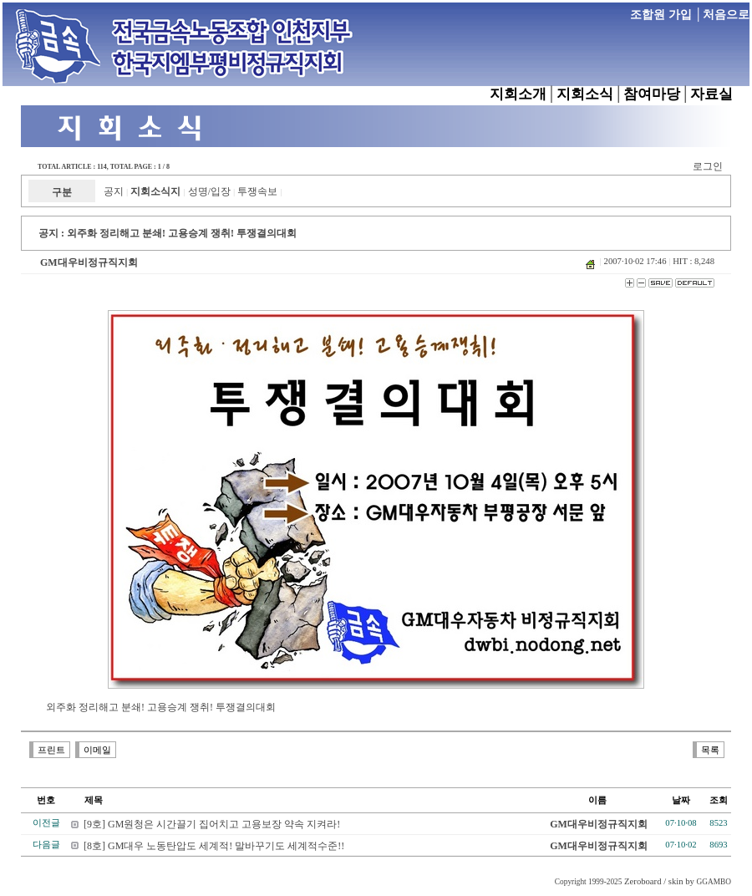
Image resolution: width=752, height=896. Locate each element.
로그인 (708, 166)
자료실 (711, 94)
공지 (114, 191)
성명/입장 (209, 191)
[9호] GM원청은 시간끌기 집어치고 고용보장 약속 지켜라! (212, 824)
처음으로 (726, 14)
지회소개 (518, 94)
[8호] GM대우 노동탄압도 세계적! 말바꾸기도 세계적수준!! (214, 846)
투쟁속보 (257, 191)
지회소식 (584, 94)
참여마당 (651, 94)
